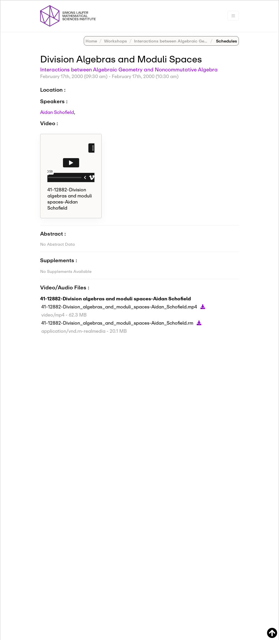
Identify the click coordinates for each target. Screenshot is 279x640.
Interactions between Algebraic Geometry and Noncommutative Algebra (129, 69)
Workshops (115, 41)
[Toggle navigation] (233, 16)
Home (91, 41)
